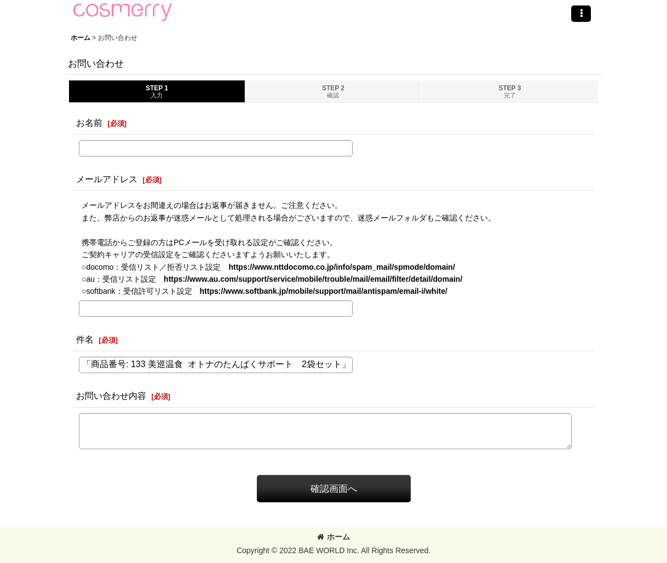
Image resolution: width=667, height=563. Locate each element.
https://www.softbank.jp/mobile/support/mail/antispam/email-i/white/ (323, 291)
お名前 (89, 122)
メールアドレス (106, 179)
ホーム (333, 536)
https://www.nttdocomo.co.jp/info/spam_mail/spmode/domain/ (341, 267)
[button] (581, 13)
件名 (85, 339)
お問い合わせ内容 (111, 396)
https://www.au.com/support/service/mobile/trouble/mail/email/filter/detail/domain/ (313, 279)
